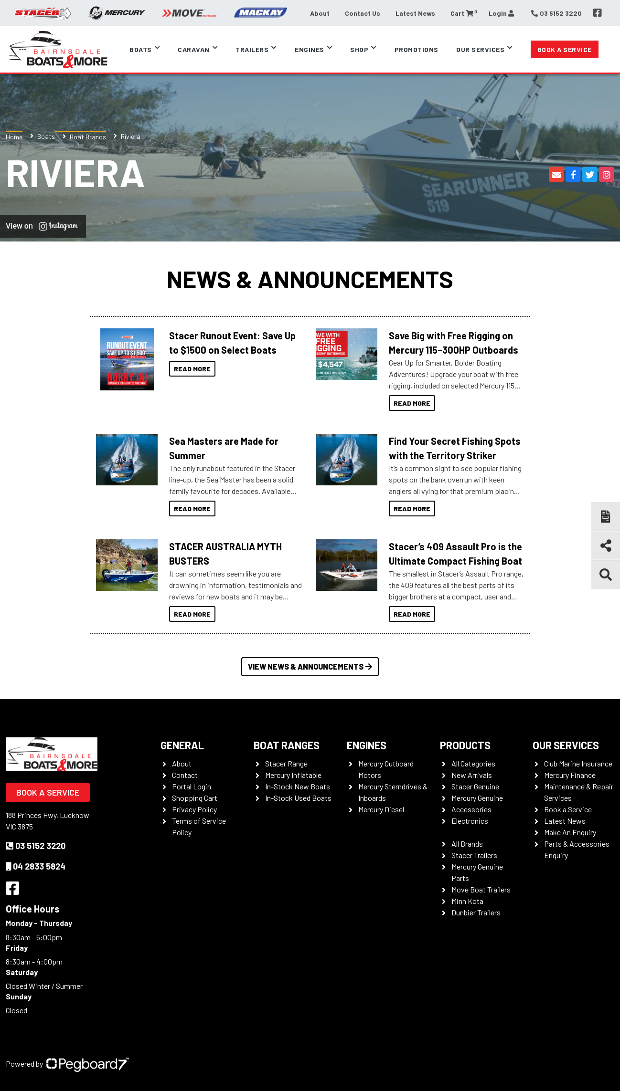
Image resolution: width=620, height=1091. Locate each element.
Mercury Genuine (477, 797)
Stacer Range (286, 763)
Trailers (251, 49)
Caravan (194, 49)
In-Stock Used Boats (298, 797)
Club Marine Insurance (578, 763)
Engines (309, 49)
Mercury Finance (570, 774)
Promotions (416, 49)
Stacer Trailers (474, 855)
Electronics (469, 820)
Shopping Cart (194, 797)
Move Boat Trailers (481, 889)
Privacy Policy (194, 809)
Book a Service (564, 49)
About (320, 13)
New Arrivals (471, 774)
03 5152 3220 (35, 845)
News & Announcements (310, 278)
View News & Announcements (310, 666)
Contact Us (362, 13)
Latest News (415, 13)
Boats (140, 49)
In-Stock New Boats (297, 786)
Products (465, 745)
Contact (185, 774)
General (182, 745)
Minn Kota (467, 900)
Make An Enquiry (570, 832)
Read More (192, 369)
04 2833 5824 (35, 866)
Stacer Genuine (475, 786)
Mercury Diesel (381, 809)
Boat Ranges (287, 745)
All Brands (467, 843)
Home (14, 137)
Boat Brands (88, 137)
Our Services (480, 49)
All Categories (473, 763)
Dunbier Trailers (476, 912)
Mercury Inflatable (293, 774)
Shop (359, 49)
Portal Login (191, 786)
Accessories (471, 809)
